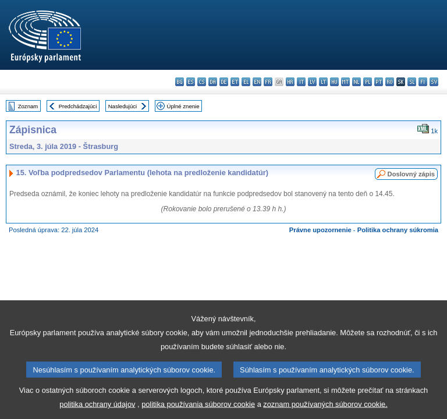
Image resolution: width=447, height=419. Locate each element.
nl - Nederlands (356, 81)
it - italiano (301, 81)
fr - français (268, 81)
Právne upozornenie (320, 229)
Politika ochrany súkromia (397, 229)
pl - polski (367, 81)
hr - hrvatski (290, 81)
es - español (190, 81)
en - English (257, 81)
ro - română (389, 81)
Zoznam (28, 106)
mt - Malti (345, 81)
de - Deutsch (223, 81)
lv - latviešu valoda (312, 81)
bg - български (179, 81)
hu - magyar (334, 81)
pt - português (378, 81)
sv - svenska (434, 81)
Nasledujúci (122, 106)
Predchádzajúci (78, 106)
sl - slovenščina (411, 81)
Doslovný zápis (411, 174)
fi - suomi (422, 81)
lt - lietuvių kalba (323, 81)
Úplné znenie (183, 106)
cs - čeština (201, 81)
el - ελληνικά (246, 81)
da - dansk (212, 81)
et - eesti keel (234, 81)
